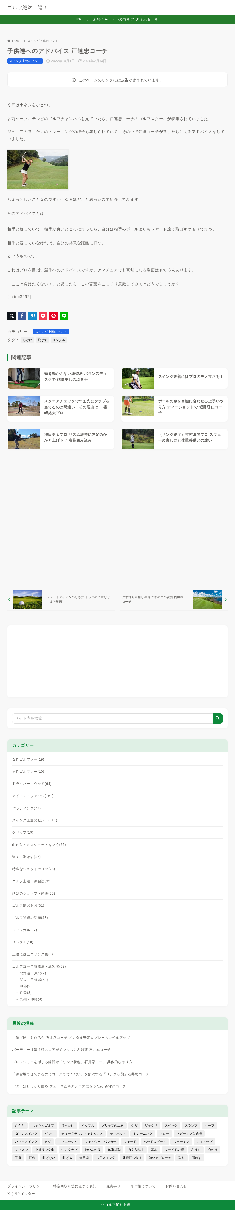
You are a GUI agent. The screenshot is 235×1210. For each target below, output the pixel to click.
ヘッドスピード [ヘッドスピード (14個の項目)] (155, 1141)
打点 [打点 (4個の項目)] (32, 1158)
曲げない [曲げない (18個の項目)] (48, 1158)
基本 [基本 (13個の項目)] (154, 1150)
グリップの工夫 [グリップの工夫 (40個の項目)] (113, 1125)
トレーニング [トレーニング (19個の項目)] (142, 1133)
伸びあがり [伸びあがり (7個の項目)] (93, 1150)
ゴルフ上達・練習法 (31, 881)
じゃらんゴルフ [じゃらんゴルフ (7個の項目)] (43, 1125)
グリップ (22, 832)
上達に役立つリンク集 (32, 954)
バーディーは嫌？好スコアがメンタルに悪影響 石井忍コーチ (61, 1050)
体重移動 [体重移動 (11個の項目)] (114, 1150)
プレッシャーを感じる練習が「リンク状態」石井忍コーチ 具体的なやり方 (72, 1062)
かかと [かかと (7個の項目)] (20, 1125)
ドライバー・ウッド (31, 784)
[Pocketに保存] (43, 316)
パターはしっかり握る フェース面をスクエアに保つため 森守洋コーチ (69, 1086)
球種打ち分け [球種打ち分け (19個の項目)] (132, 1158)
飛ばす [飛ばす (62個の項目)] (197, 1158)
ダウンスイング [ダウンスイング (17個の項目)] (26, 1133)
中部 (26, 986)
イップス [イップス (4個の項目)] (88, 1125)
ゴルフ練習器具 (28, 905)
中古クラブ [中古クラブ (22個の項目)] (69, 1150)
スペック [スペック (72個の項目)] (171, 1125)
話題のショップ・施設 (33, 893)
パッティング (26, 808)
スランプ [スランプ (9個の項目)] (191, 1125)
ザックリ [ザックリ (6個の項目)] (151, 1125)
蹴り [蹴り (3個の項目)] (181, 1158)
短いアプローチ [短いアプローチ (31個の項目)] (160, 1158)
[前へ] (61, 599)
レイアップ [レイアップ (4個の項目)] (204, 1141)
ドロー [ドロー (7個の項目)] (164, 1133)
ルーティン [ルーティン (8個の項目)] (181, 1141)
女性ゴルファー (28, 759)
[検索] (218, 718)
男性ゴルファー (28, 771)
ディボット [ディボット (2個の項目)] (118, 1133)
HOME (14, 41)
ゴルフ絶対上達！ (27, 7)
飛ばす (42, 340)
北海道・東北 (33, 973)
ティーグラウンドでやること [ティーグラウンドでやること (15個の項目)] (82, 1133)
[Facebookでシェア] (22, 316)
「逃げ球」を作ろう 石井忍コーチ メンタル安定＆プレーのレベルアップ (71, 1037)
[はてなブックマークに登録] (32, 316)
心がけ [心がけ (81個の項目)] (212, 1150)
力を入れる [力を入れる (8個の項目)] (136, 1150)
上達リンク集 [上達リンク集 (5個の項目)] (44, 1150)
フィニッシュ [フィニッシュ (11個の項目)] (67, 1141)
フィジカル (24, 930)
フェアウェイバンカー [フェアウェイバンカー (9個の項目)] (100, 1141)
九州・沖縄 (31, 999)
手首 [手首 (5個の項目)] (18, 1158)
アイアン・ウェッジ (33, 796)
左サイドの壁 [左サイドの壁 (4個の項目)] (174, 1150)
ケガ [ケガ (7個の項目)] (134, 1125)
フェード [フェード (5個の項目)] (130, 1141)
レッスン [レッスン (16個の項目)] (21, 1150)
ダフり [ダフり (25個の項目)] (49, 1133)
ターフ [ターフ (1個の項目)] (209, 1125)
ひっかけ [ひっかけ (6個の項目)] (67, 1125)
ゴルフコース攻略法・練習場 (39, 966)
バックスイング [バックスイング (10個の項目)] (26, 1141)
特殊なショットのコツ (33, 869)
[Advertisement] (117, 519)
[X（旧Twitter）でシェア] (11, 316)
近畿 (26, 993)
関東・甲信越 (34, 980)
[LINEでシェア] (64, 316)
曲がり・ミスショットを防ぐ (39, 845)
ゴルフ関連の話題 (30, 918)
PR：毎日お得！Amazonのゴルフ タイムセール (117, 19)
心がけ (27, 340)
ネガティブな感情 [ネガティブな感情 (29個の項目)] (189, 1133)
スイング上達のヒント (43, 41)
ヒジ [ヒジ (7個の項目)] (48, 1141)
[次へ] (174, 599)
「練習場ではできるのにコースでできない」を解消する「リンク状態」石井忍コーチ (80, 1074)
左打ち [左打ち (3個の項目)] (196, 1150)
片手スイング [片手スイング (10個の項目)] (105, 1158)
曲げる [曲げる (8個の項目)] (67, 1158)
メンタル (58, 340)
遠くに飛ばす (26, 857)
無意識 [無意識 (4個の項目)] (84, 1158)
